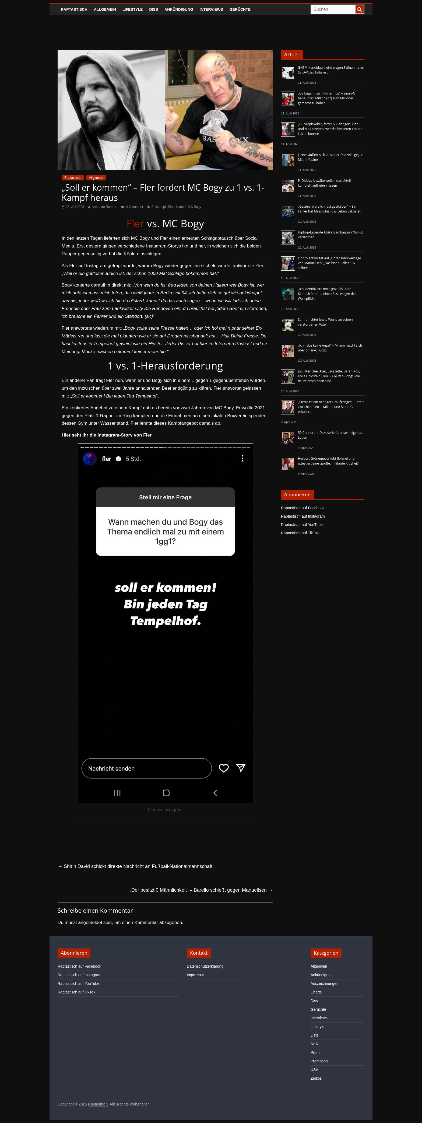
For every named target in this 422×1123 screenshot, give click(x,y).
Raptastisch (74, 9)
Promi (316, 1052)
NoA (314, 1044)
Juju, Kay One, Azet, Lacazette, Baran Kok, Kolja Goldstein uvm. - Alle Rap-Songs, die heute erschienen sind (329, 376)
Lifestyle (132, 9)
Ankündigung (178, 9)
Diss (153, 9)
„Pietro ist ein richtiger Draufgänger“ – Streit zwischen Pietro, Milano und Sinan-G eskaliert (331, 407)
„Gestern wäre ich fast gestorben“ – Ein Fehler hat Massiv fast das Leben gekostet (329, 209)
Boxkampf (159, 207)
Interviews (211, 9)
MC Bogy (194, 207)
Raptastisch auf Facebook (303, 508)
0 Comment (132, 207)
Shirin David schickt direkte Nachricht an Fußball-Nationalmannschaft (135, 866)
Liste (315, 1035)
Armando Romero (104, 207)
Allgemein (105, 9)
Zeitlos (316, 1078)
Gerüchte (240, 9)
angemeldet (90, 922)
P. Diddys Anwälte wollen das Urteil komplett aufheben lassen (324, 183)
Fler (171, 207)
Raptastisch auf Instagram (303, 516)
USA (314, 1070)
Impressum (196, 975)
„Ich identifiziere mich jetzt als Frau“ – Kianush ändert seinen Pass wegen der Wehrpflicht (327, 294)
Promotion (319, 1061)
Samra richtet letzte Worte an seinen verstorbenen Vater (325, 322)
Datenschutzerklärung (205, 966)
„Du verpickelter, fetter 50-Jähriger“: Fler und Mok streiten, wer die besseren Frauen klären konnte (330, 129)
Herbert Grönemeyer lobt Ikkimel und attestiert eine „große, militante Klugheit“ (328, 461)
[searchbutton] (360, 9)
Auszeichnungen (325, 983)
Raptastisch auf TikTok (300, 533)
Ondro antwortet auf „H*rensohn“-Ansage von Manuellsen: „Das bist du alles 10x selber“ (329, 263)
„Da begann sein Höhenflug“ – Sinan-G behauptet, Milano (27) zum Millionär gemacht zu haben (326, 98)
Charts (316, 992)
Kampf (181, 207)
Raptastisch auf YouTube (302, 524)
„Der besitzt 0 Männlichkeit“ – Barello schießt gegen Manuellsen (201, 890)
